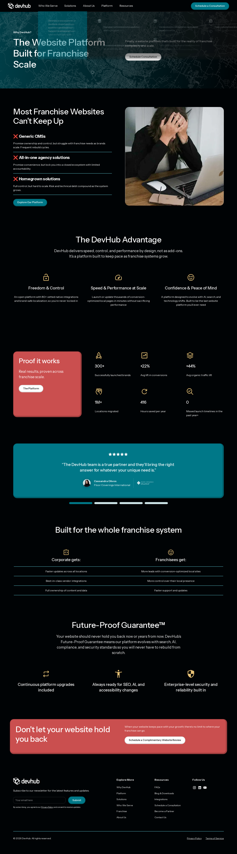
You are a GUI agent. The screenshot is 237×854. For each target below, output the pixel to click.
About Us (84, 5)
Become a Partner (164, 811)
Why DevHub (124, 787)
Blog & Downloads (164, 793)
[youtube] (205, 787)
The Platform (31, 388)
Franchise (122, 811)
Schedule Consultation (143, 57)
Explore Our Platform (30, 202)
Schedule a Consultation (209, 6)
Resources (117, 5)
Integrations (161, 799)
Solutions (67, 5)
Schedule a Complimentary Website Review (156, 740)
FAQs (157, 787)
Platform (100, 5)
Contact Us (160, 817)
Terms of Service (215, 839)
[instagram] (194, 787)
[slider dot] (80, 503)
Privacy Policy (47, 807)
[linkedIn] (200, 787)
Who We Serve (47, 5)
